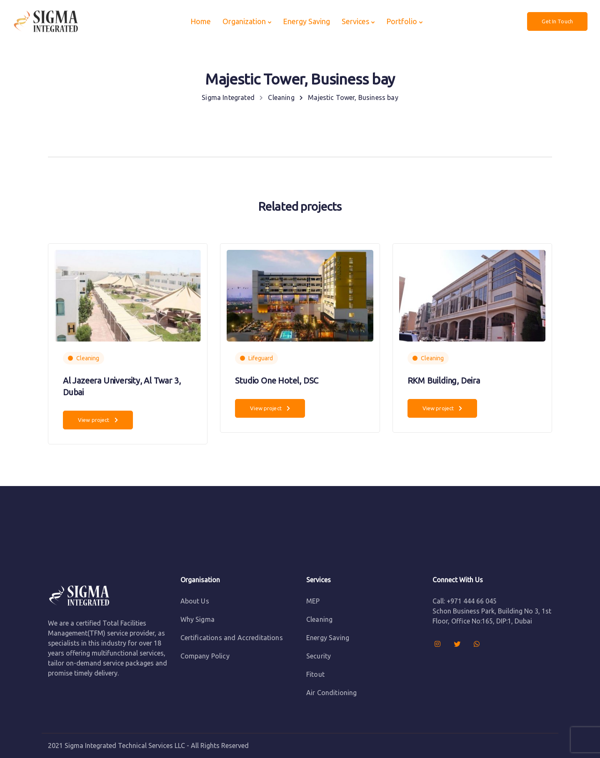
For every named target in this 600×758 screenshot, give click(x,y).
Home (200, 21)
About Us (194, 601)
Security (318, 656)
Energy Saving (306, 21)
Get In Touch (557, 21)
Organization (244, 21)
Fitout (315, 674)
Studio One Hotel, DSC (276, 380)
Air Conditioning (331, 692)
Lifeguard (260, 358)
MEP (313, 601)
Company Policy (205, 656)
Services (355, 21)
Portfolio (401, 21)
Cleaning (87, 358)
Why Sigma (197, 619)
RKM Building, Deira (444, 380)
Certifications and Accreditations (231, 637)
